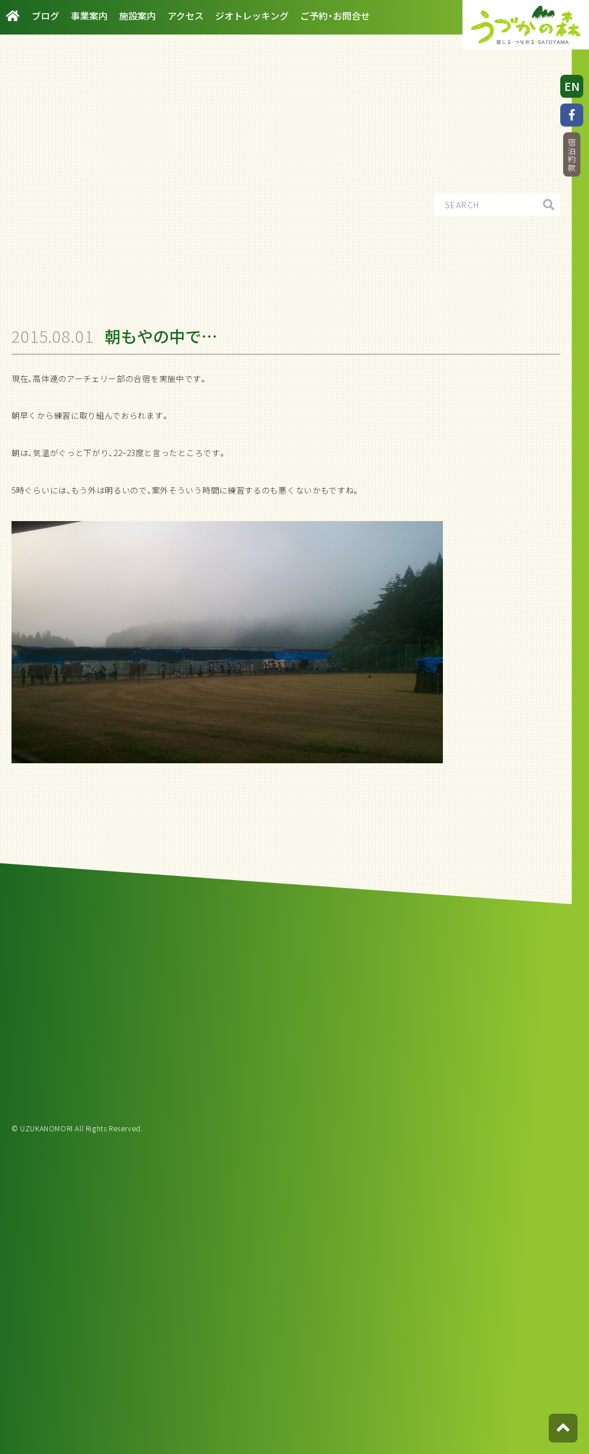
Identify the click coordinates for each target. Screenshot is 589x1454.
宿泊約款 (571, 155)
